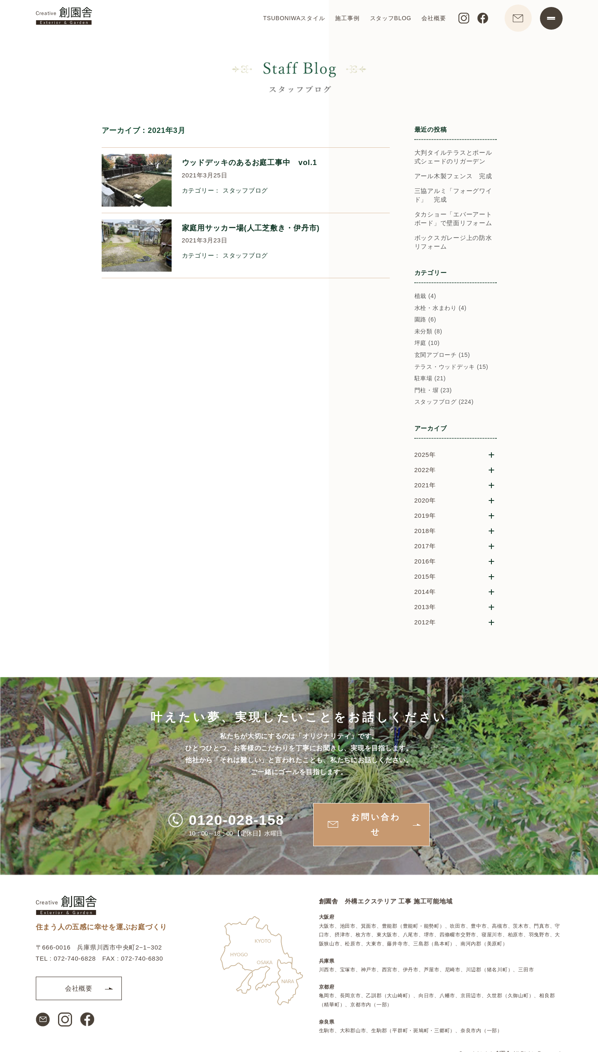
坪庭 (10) (427, 343)
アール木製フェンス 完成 (453, 176)
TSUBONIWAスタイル (290, 19)
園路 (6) (425, 320)
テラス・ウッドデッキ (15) (451, 367)
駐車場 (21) (430, 379)
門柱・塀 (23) (433, 391)
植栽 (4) (425, 296)
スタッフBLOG (386, 19)
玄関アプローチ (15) (442, 355)
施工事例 (343, 19)
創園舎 (503, 1038)
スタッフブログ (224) (444, 402)
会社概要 (429, 19)
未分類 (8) (428, 332)
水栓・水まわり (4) (440, 308)
